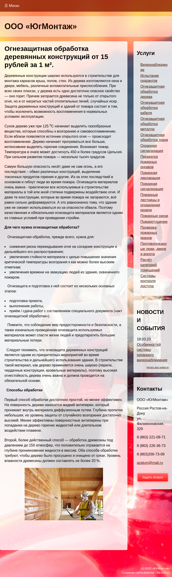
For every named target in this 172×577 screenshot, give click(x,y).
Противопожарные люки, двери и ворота (153, 249)
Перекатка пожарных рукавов (149, 162)
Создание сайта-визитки (138, 572)
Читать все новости (157, 367)
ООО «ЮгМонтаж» (40, 26)
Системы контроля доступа (148, 281)
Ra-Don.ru (163, 572)
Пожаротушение (154, 222)
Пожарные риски (154, 216)
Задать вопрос (152, 477)
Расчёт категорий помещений (150, 265)
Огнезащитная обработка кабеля (152, 108)
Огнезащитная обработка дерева (152, 92)
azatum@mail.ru (150, 463)
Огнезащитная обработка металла (152, 124)
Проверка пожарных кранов (148, 233)
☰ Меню (11, 6)
